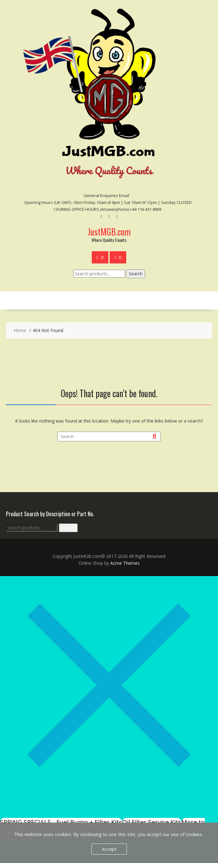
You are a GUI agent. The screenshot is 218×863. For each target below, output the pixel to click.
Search (136, 274)
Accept (109, 849)
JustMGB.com (109, 231)
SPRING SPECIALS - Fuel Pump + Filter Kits (61, 822)
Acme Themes (125, 563)
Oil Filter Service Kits (151, 822)
